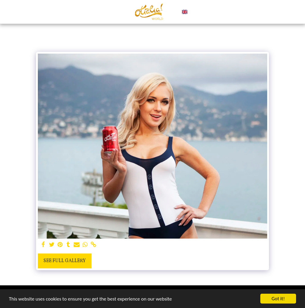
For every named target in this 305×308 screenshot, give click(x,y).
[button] (194, 12)
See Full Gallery (64, 261)
